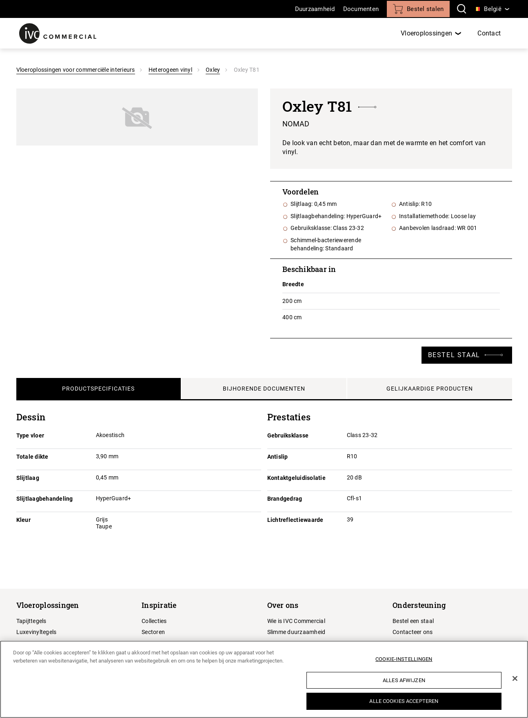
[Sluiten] (515, 678)
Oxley (213, 69)
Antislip (277, 456)
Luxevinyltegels (36, 632)
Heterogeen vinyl (170, 69)
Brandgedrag (284, 498)
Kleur (23, 520)
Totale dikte (32, 456)
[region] (264, 679)
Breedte (293, 284)
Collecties (154, 621)
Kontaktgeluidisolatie (296, 478)
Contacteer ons (413, 632)
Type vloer (30, 435)
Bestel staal (454, 355)
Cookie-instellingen (403, 659)
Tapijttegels (31, 621)
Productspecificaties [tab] (98, 388)
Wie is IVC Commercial (296, 621)
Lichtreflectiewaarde (295, 520)
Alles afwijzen (404, 680)
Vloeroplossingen (426, 33)
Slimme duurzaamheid (296, 632)
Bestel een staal (413, 621)
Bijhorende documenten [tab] (264, 388)
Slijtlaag (27, 478)
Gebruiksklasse (288, 435)
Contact (489, 33)
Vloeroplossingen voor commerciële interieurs (75, 69)
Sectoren (153, 632)
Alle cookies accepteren (403, 701)
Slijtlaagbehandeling (44, 498)
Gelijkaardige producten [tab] (429, 388)
